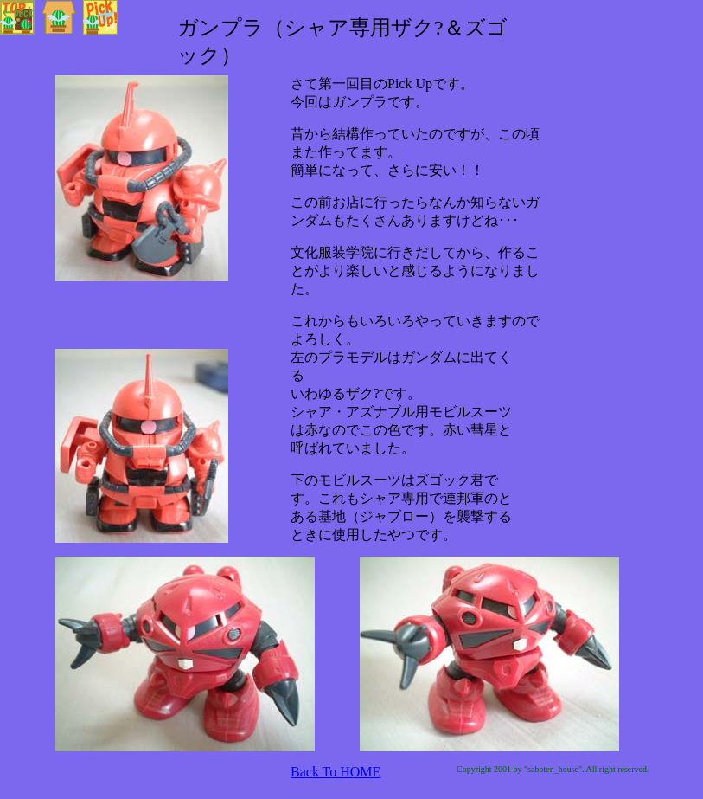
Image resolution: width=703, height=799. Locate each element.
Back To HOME (335, 771)
